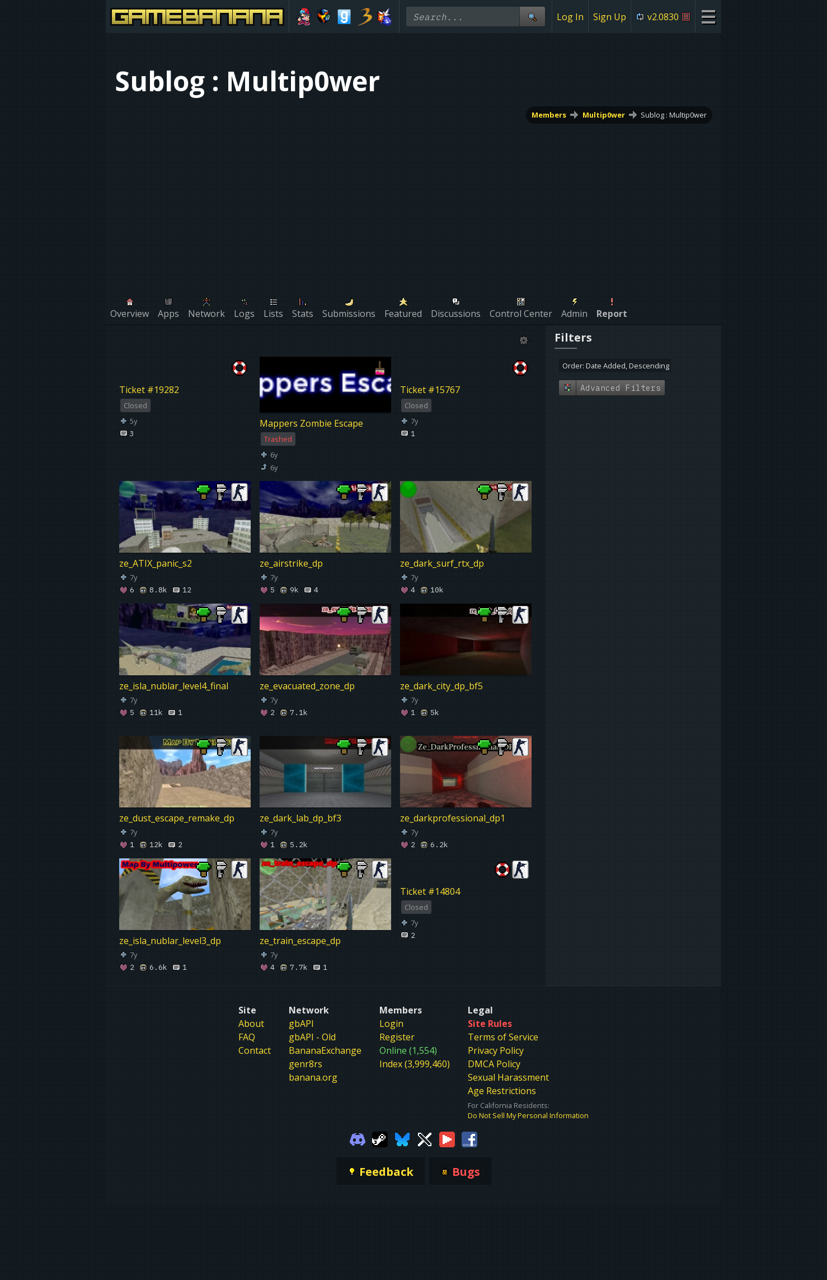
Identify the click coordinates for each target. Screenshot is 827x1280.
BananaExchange (325, 1050)
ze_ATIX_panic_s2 (155, 563)
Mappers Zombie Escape (311, 423)
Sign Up (609, 17)
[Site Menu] (708, 16)
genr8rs (305, 1064)
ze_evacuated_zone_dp (307, 686)
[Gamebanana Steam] (380, 1138)
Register (397, 1037)
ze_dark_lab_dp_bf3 (300, 818)
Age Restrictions (502, 1091)
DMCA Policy (494, 1064)
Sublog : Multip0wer (674, 115)
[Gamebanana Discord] (357, 1138)
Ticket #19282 (149, 390)
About (251, 1023)
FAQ (246, 1037)
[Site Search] (532, 16)
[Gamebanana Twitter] (425, 1138)
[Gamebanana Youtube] (447, 1138)
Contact (254, 1050)
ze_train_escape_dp (300, 941)
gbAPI (301, 1023)
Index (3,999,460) (414, 1064)
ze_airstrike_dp (291, 563)
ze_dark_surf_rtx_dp (442, 563)
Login (391, 1023)
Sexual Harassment (508, 1077)
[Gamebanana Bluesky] (402, 1138)
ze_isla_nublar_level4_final (173, 686)
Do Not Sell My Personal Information (528, 1115)
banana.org (313, 1077)
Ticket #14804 (430, 891)
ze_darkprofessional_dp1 (452, 818)
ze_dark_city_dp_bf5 (441, 686)
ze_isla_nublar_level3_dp (170, 941)
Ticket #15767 (430, 390)
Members (549, 115)
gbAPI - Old (312, 1037)
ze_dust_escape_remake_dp (176, 818)
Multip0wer (603, 115)
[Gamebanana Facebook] (469, 1138)
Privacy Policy (496, 1050)
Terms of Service (503, 1037)
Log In (570, 17)
